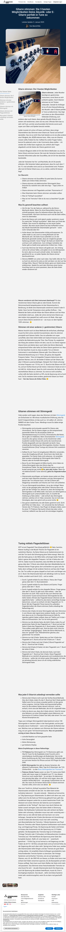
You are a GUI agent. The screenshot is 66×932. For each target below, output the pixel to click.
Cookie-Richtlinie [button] (51, 915)
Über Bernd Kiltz (25, 896)
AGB (53, 900)
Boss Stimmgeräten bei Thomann (50, 769)
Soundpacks (38, 2)
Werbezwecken (6, 919)
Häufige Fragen (47, 2)
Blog (22, 900)
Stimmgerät (61, 415)
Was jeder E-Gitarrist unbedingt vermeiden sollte (6, 117)
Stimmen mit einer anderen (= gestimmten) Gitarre (7, 102)
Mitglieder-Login (57, 2)
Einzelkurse (30, 2)
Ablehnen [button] (49, 928)
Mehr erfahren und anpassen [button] (11, 928)
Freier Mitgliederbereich (27, 898)
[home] (8, 2)
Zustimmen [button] (58, 928)
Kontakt (54, 896)
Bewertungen (24, 902)
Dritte (31, 916)
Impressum (54, 898)
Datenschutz (55, 902)
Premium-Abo (22, 2)
